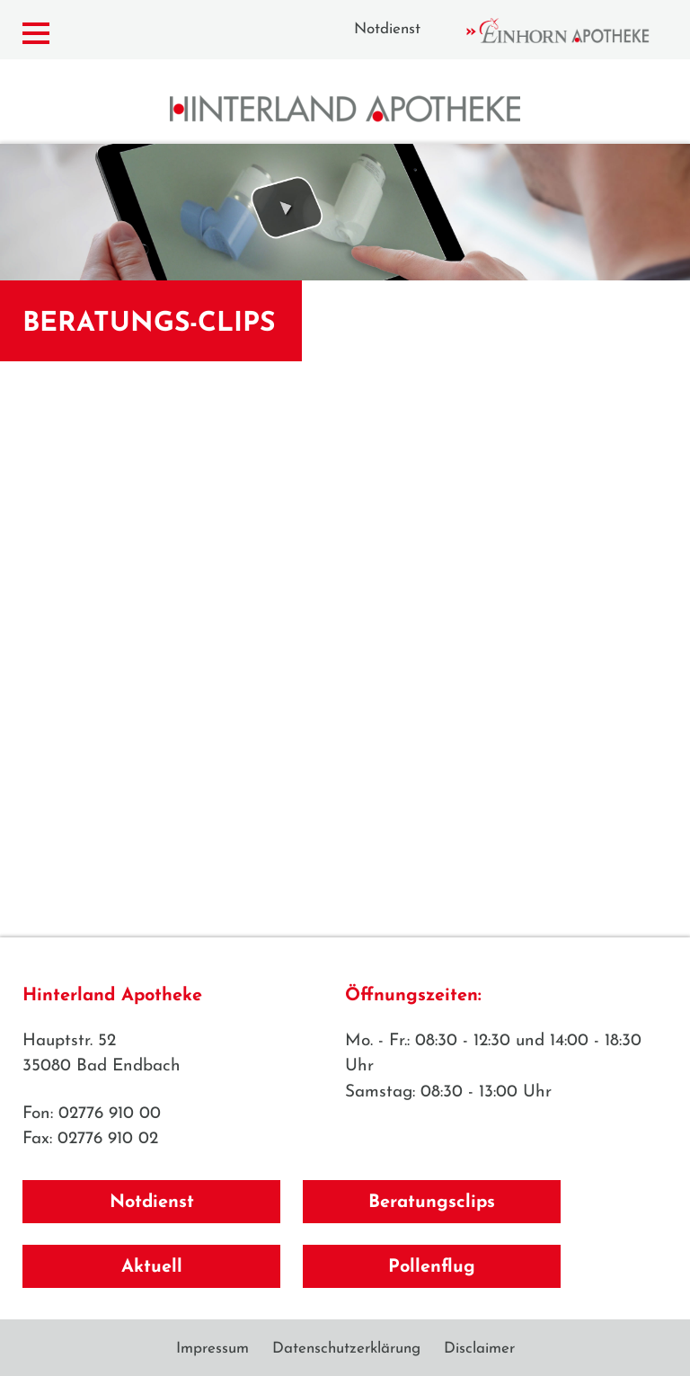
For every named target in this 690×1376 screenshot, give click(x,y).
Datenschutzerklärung (346, 1348)
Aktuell (151, 1267)
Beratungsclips (431, 1203)
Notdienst (387, 29)
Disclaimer (479, 1348)
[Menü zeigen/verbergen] (35, 33)
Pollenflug (431, 1267)
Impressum (212, 1348)
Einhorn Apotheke (573, 30)
